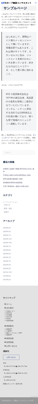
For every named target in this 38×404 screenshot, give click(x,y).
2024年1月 (7, 261)
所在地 (8, 318)
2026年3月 (7, 228)
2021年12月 (7, 272)
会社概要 (9, 315)
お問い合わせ (11, 346)
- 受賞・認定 (7, 208)
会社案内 (10, 308)
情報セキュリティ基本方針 (12, 384)
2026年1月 (7, 235)
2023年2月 (7, 268)
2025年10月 (7, 243)
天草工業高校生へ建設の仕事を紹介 (16, 186)
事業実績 (10, 338)
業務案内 (10, 326)
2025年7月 (7, 246)
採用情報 (10, 342)
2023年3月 (7, 265)
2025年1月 (7, 257)
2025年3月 (7, 254)
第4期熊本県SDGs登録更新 (12, 183)
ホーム (9, 304)
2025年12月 (7, 239)
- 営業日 (6, 212)
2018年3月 (7, 280)
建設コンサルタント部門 (14, 333)
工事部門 (9, 331)
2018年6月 (7, 276)
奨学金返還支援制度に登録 (12, 179)
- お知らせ (6, 205)
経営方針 (9, 313)
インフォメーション (10, 202)
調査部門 (9, 335)
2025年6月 (7, 250)
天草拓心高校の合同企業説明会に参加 (17, 175)
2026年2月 (7, 231)
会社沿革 (9, 316)
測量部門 (9, 329)
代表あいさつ (10, 311)
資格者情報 (9, 320)
